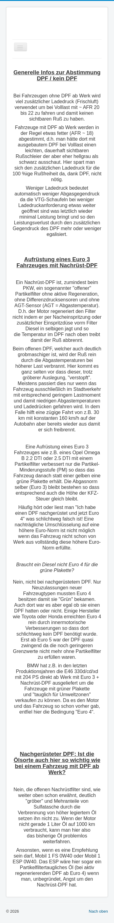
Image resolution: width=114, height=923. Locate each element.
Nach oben (98, 911)
